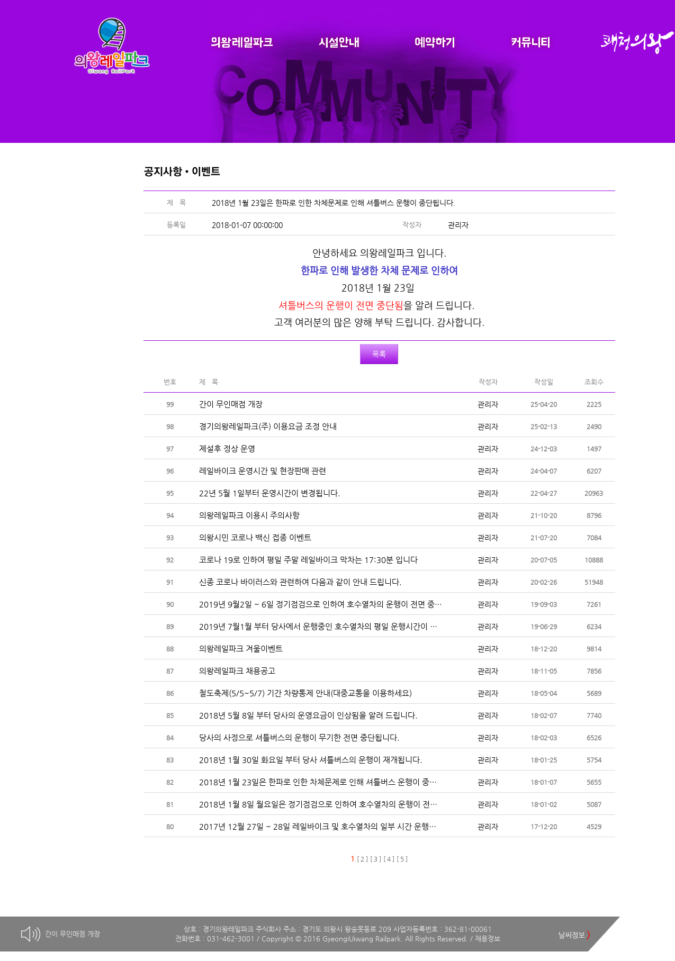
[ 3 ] (375, 859)
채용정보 (487, 938)
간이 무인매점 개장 (72, 934)
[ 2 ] (362, 859)
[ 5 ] (402, 859)
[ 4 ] (388, 859)
